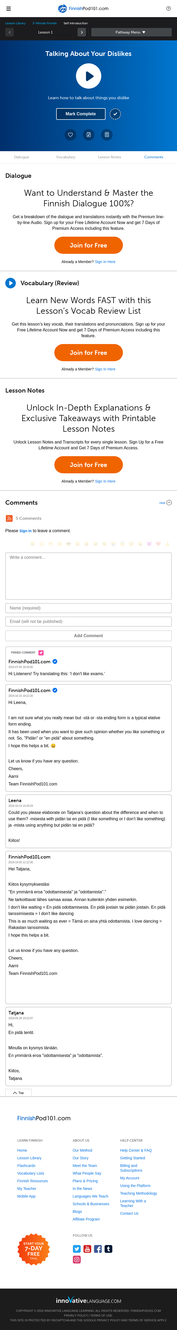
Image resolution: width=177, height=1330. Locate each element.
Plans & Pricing (85, 1181)
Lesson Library (15, 23)
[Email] (88, 622)
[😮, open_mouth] (140, 544)
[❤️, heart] (158, 544)
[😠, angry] (77, 544)
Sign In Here (105, 262)
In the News (82, 1188)
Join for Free (88, 245)
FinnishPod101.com (146, 1310)
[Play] (10, 283)
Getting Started (132, 1158)
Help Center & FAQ (136, 1150)
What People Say (87, 1173)
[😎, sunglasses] (68, 544)
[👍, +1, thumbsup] (167, 544)
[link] (82, 32)
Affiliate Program (86, 1219)
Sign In (25, 531)
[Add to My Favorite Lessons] (70, 135)
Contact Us (129, 1213)
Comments (153, 157)
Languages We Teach (90, 1196)
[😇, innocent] (122, 544)
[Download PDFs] (107, 135)
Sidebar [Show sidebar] (131, 32)
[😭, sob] (113, 544)
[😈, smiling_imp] (149, 544)
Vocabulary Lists (30, 1173)
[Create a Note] (88, 135)
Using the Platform (135, 1186)
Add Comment (88, 635)
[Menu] (8, 8)
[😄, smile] (32, 544)
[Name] (88, 608)
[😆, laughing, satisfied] (86, 544)
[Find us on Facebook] (98, 1249)
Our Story (81, 1158)
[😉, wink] (104, 544)
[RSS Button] (9, 518)
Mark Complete (81, 114)
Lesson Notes (109, 157)
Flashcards (26, 1166)
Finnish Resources (32, 1181)
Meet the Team (85, 1166)
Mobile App (26, 1196)
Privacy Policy (76, 1315)
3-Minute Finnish (44, 23)
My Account (129, 1178)
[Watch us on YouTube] (87, 1249)
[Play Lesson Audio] (88, 76)
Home (22, 1150)
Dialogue (21, 157)
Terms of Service (142, 1320)
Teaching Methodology (138, 1193)
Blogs (77, 1211)
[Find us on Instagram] (77, 1259)
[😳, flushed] (41, 544)
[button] (168, 8)
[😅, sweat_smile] (95, 544)
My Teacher (26, 1188)
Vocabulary (65, 157)
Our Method (82, 1150)
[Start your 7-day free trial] (33, 1249)
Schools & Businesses (91, 1204)
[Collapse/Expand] (88, 502)
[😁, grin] (50, 544)
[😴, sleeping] (131, 544)
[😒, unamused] (59, 544)
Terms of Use (101, 1315)
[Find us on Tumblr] (108, 1249)
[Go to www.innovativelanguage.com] (88, 1299)
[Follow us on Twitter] (77, 1249)
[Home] (84, 12)
